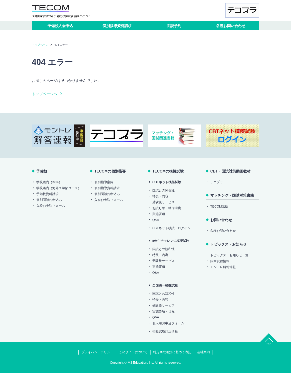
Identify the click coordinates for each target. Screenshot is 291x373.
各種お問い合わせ (230, 26)
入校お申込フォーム (50, 206)
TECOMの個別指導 (110, 171)
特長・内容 (160, 196)
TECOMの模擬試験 (168, 171)
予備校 (41, 171)
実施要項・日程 (163, 311)
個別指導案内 (103, 182)
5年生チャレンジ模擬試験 (170, 241)
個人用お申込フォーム (168, 323)
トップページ (40, 44)
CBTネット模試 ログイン (171, 228)
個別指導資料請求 (117, 26)
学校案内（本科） (49, 182)
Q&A (155, 220)
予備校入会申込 (60, 26)
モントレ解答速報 (223, 267)
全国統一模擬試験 (165, 285)
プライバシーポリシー (97, 352)
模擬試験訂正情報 (165, 331)
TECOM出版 (219, 206)
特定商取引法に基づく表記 (172, 352)
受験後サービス (163, 202)
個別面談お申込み (49, 200)
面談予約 (174, 26)
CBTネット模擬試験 (166, 182)
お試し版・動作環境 (166, 208)
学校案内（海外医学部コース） (58, 188)
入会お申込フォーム (108, 200)
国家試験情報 (219, 261)
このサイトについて (133, 352)
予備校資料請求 (47, 194)
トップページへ (44, 94)
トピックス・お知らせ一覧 (229, 255)
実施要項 (158, 214)
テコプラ (216, 182)
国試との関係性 (163, 190)
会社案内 (203, 352)
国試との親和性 (163, 249)
